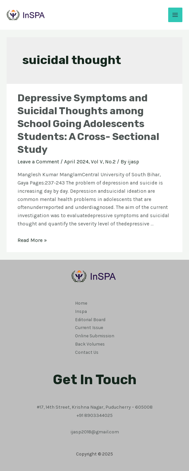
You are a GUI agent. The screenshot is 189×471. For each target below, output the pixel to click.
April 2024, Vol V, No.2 (90, 162)
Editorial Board (90, 319)
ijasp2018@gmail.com (94, 432)
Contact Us (86, 352)
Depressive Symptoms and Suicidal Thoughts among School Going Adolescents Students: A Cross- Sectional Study (88, 123)
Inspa (81, 311)
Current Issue (89, 327)
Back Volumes (90, 344)
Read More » (32, 240)
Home (81, 303)
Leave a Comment (38, 162)
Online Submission (94, 335)
